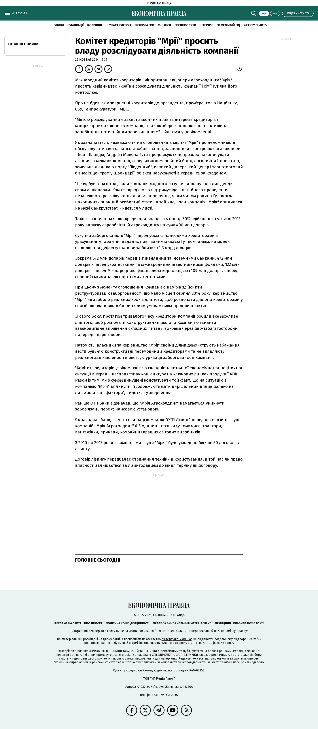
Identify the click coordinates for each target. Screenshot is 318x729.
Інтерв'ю (207, 25)
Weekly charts (255, 25)
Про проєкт (93, 623)
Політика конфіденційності (128, 623)
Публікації (75, 25)
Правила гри (144, 25)
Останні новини (23, 44)
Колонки (94, 25)
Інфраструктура (118, 25)
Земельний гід (228, 25)
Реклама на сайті (67, 623)
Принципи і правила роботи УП (239, 623)
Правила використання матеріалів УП (182, 623)
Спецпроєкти (185, 25)
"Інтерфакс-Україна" (177, 639)
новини (57, 25)
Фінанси (164, 25)
